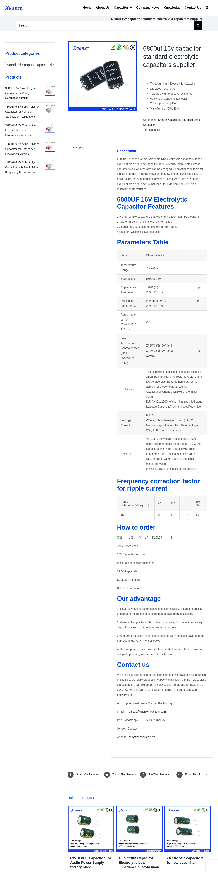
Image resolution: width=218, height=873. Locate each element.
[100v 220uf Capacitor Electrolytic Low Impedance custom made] (139, 829)
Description (78, 147)
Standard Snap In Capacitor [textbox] (29, 64)
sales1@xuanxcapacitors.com (147, 711)
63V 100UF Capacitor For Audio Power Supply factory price (90, 862)
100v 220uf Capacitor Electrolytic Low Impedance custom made (139, 862)
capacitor (154, 129)
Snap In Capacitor (169, 119)
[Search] (207, 7)
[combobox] (30, 64)
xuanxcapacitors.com (142, 737)
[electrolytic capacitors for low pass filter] (187, 829)
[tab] (78, 147)
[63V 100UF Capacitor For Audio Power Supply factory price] (91, 829)
